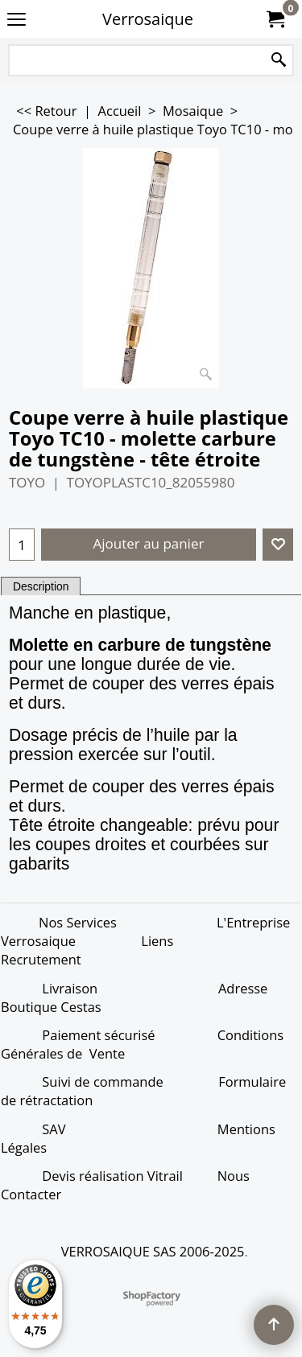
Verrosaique (147, 19)
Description (40, 586)
